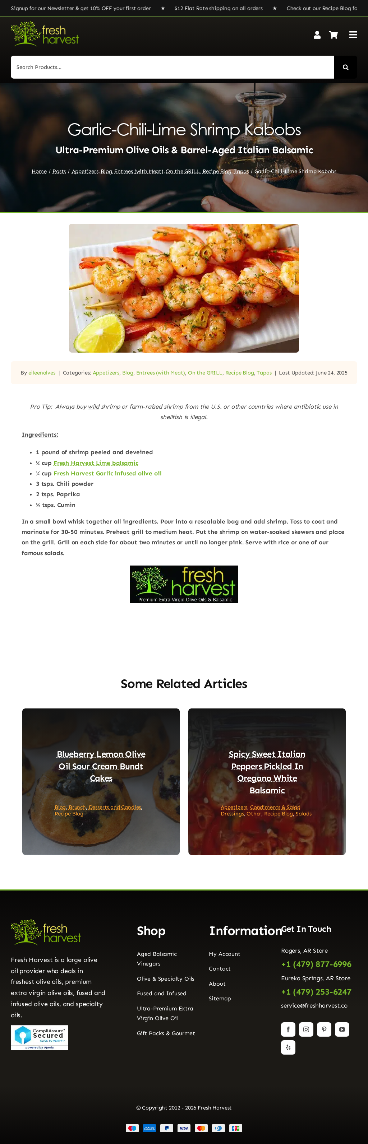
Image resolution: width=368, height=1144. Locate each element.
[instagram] (306, 1029)
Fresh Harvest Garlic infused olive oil (108, 473)
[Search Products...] (172, 67)
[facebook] (288, 1029)
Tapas (264, 372)
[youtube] (342, 1029)
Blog (127, 372)
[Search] (345, 67)
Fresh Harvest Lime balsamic (96, 462)
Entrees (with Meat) (160, 372)
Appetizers (106, 372)
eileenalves (41, 372)
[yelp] (288, 1047)
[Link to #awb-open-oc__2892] (353, 34)
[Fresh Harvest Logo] (45, 24)
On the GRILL (205, 372)
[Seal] (39, 1028)
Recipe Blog (239, 372)
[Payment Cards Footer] (184, 1126)
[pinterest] (324, 1029)
